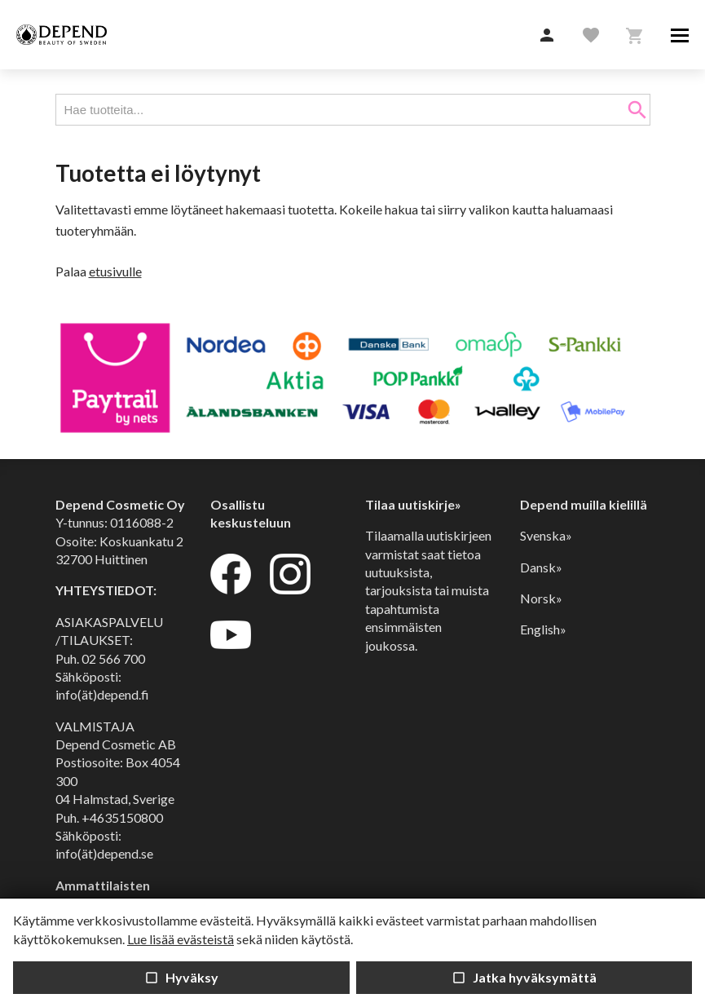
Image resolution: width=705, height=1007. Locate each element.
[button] (547, 36)
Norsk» (541, 598)
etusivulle (115, 271)
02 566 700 (113, 658)
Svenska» (546, 535)
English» (543, 629)
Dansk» (541, 567)
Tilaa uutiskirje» (413, 504)
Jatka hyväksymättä (524, 977)
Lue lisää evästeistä (180, 939)
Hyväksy (181, 977)
